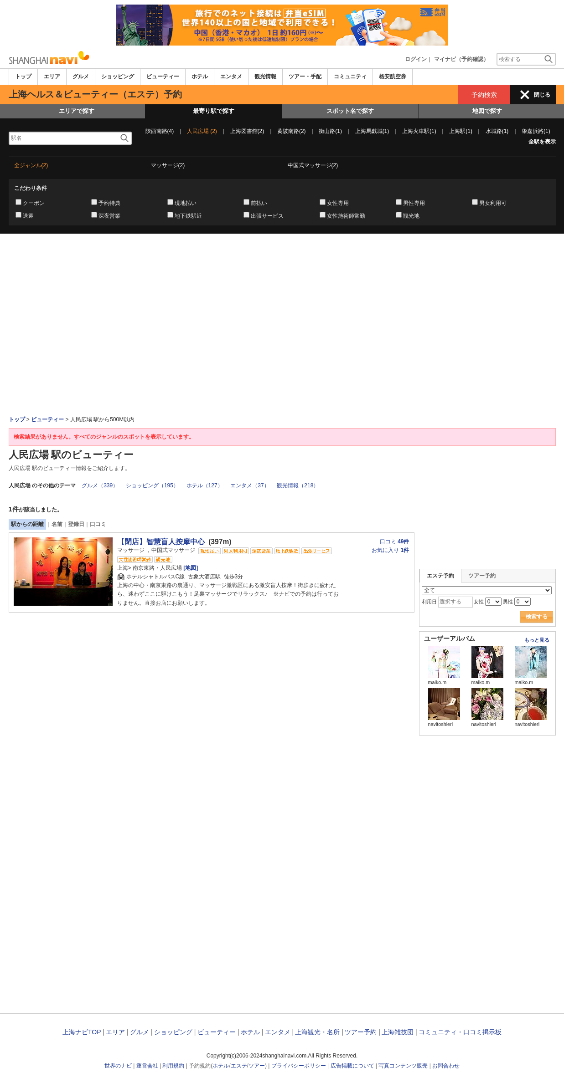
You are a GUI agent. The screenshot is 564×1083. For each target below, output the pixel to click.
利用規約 (173, 1066)
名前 (57, 524)
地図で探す (487, 110)
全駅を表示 (542, 141)
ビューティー (162, 76)
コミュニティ (350, 76)
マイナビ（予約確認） (461, 59)
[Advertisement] (282, 258)
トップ (23, 76)
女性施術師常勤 (346, 216)
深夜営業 (109, 216)
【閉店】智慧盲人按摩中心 (161, 542)
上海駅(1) (460, 131)
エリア (52, 76)
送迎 (28, 216)
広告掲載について (352, 1066)
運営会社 (147, 1066)
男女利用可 (493, 203)
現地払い (186, 203)
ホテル (199, 76)
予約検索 (484, 94)
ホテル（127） (204, 485)
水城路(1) (497, 131)
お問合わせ (446, 1066)
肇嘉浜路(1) (536, 131)
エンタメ (231, 76)
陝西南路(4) (159, 131)
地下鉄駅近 (188, 216)
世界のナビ (118, 1066)
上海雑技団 (398, 1032)
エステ (239, 1066)
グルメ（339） (100, 485)
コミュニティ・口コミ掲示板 (460, 1032)
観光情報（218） (298, 485)
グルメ (80, 76)
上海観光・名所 (317, 1032)
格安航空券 (392, 76)
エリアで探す (76, 110)
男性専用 (414, 203)
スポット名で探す (350, 110)
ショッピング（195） (152, 485)
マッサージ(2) (168, 165)
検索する (537, 616)
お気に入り (390, 550)
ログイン (416, 59)
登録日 (76, 524)
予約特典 (109, 203)
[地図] (190, 568)
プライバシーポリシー (298, 1066)
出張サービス (267, 216)
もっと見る (536, 640)
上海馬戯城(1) (372, 131)
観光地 (411, 216)
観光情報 (265, 76)
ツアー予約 (482, 575)
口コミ (98, 524)
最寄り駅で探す (213, 110)
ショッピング (117, 76)
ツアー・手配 (305, 76)
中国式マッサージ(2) (313, 165)
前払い (259, 203)
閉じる (542, 95)
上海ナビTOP (81, 1032)
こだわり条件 (30, 188)
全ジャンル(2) (31, 165)
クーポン (34, 203)
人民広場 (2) (202, 131)
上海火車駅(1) (419, 131)
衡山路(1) (330, 131)
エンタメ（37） (249, 485)
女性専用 (338, 203)
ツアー (256, 1066)
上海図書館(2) (247, 131)
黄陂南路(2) (291, 131)
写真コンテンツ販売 (403, 1066)
